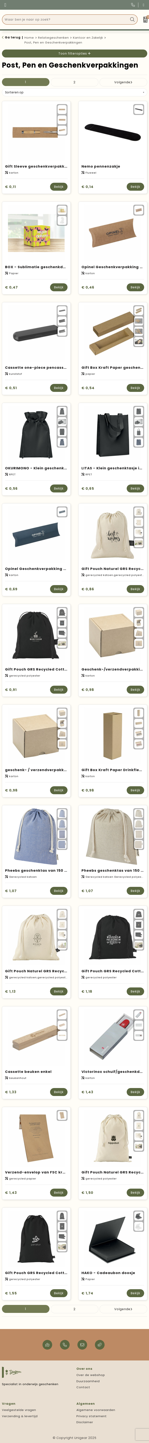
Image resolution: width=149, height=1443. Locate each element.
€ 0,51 (11, 388)
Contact (83, 1387)
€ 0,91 (11, 689)
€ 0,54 (87, 388)
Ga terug (13, 37)
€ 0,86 (87, 589)
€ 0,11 (10, 186)
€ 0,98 (87, 689)
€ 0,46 (87, 287)
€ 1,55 (11, 1293)
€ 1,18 (86, 991)
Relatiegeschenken (53, 38)
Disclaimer (84, 1422)
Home (29, 38)
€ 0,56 (11, 488)
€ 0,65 (87, 488)
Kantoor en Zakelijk (88, 38)
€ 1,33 (10, 1092)
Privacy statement (91, 1416)
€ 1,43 (87, 1092)
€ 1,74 (87, 1293)
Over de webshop (90, 1375)
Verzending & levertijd (20, 1416)
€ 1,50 (87, 1192)
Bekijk (59, 186)
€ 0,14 (87, 186)
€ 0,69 (11, 589)
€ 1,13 (10, 991)
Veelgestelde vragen (19, 1410)
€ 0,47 (11, 287)
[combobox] (65, 19)
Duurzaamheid (88, 1381)
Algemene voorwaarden (95, 1410)
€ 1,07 (11, 891)
